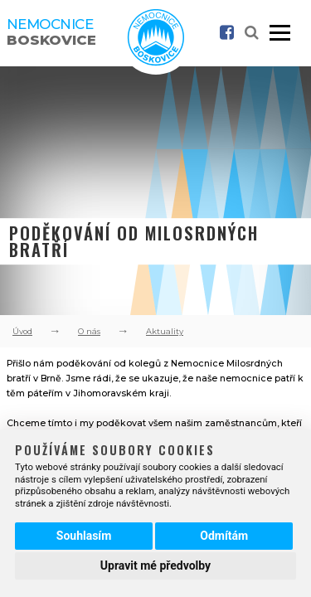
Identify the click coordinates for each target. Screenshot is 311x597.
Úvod (22, 331)
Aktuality (164, 331)
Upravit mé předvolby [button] (155, 565)
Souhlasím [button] (84, 535)
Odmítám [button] (224, 535)
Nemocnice (51, 32)
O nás (89, 331)
